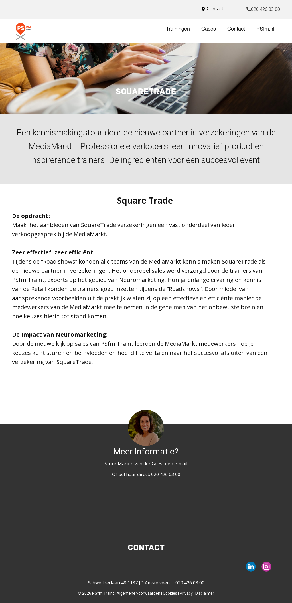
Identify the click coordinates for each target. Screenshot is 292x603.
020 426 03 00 (263, 9)
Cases (208, 29)
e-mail (180, 463)
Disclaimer (204, 593)
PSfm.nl (265, 29)
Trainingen (178, 29)
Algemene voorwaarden (138, 593)
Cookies (170, 593)
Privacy (186, 593)
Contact (236, 29)
